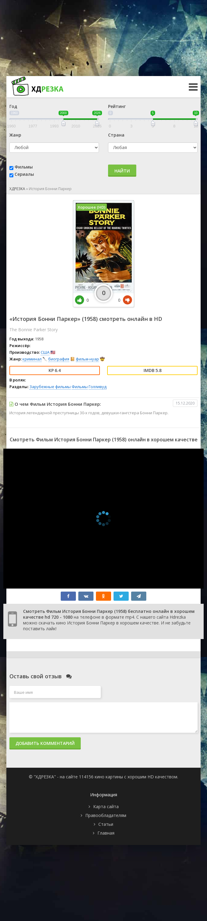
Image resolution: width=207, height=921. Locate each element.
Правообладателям (105, 815)
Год (13, 106)
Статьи (105, 824)
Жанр (15, 135)
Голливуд (98, 386)
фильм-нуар (87, 359)
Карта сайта (106, 806)
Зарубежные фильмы (50, 386)
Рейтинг (117, 106)
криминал (32, 359)
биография (58, 359)
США (45, 352)
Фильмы (24, 167)
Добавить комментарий (45, 743)
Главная (105, 833)
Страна (116, 135)
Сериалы (24, 174)
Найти (122, 171)
